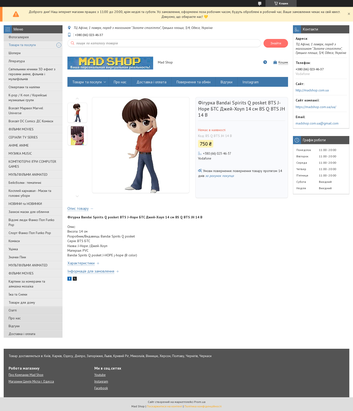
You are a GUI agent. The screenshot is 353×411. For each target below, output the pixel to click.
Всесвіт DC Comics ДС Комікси (31, 121)
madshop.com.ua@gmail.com (317, 123)
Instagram (250, 82)
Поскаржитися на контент (164, 406)
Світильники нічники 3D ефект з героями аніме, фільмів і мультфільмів (32, 74)
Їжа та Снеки (18, 294)
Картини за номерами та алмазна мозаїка (27, 283)
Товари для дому (22, 302)
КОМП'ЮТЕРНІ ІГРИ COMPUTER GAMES (32, 164)
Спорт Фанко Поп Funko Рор (30, 233)
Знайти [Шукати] (275, 43)
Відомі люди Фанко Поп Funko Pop (31, 222)
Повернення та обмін (193, 82)
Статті (13, 310)
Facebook (101, 388)
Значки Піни (17, 257)
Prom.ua (199, 402)
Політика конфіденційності (203, 406)
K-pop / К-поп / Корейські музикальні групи (28, 97)
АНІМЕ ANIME (19, 145)
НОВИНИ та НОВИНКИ (25, 203)
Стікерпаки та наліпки (24, 87)
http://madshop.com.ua (312, 90)
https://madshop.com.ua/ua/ (316, 107)
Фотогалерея (19, 37)
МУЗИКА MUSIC (20, 153)
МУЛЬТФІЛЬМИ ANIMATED (28, 174)
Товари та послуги (22, 45)
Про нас (15, 318)
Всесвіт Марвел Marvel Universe (26, 110)
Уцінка (13, 249)
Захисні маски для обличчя (29, 212)
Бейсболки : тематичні (25, 182)
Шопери (15, 53)
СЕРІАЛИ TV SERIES (23, 137)
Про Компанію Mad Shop (26, 375)
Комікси (14, 241)
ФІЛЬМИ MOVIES (21, 129)
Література (17, 61)
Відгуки (14, 326)
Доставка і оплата (22, 334)
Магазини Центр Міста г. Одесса (31, 381)
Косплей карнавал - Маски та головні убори (30, 193)
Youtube (100, 375)
